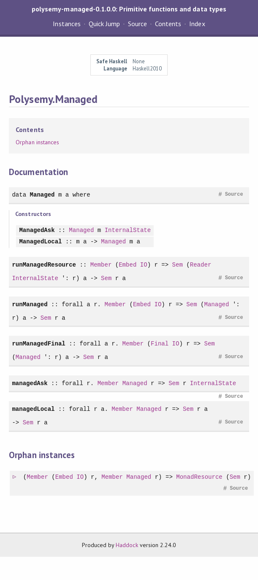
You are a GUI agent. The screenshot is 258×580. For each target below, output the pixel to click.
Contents (168, 23)
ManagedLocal (40, 242)
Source (137, 23)
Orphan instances (37, 142)
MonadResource (200, 477)
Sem (177, 265)
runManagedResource (44, 265)
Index (197, 23)
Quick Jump (104, 23)
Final (159, 344)
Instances (66, 23)
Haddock (127, 545)
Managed (42, 195)
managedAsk (29, 383)
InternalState (128, 231)
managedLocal (33, 409)
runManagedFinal (38, 344)
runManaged (29, 304)
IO (143, 265)
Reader (201, 265)
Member (101, 265)
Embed (127, 265)
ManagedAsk (36, 231)
